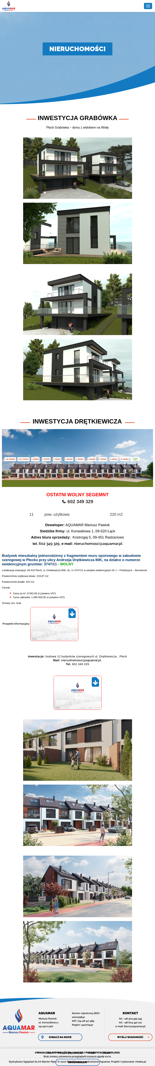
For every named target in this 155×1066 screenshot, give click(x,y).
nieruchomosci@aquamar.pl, (81, 660)
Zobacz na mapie (60, 1037)
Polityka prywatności (70, 1053)
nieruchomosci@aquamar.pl (98, 543)
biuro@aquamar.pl (134, 1026)
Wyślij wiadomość (130, 1037)
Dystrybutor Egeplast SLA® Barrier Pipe (32, 1061)
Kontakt (105, 1053)
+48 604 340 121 (133, 1022)
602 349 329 (49, 543)
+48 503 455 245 (133, 1018)
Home (48, 1053)
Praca (91, 1053)
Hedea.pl (140, 1061)
